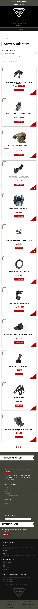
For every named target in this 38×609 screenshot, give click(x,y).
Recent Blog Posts (9, 543)
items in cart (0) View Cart (19, 23)
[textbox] (18, 519)
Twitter (8, 564)
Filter (8, 471)
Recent (6, 487)
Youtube (8, 567)
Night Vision (9, 38)
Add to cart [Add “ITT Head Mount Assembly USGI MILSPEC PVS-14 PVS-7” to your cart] (19, 405)
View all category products (11, 495)
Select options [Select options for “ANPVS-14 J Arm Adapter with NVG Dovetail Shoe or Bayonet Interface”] (19, 154)
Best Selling (8, 491)
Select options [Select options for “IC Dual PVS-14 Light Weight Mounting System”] (19, 216)
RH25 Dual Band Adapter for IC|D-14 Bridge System (15, 552)
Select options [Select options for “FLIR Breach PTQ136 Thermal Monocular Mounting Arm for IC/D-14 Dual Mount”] (19, 342)
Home (3, 38)
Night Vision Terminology (27, 604)
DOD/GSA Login (19, 4)
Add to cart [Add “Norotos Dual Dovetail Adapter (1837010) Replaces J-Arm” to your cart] (19, 437)
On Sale (7, 489)
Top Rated (7, 493)
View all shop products (10, 511)
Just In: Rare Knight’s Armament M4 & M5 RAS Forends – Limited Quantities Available (18, 548)
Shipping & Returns (10, 604)
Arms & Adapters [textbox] (18, 53)
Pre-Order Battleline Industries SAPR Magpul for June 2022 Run (19, 555)
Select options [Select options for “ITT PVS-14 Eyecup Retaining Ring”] (19, 279)
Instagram (8, 569)
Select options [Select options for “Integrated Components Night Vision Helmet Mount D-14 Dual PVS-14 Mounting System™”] (19, 90)
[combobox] (19, 53)
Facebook (8, 562)
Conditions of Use (10, 601)
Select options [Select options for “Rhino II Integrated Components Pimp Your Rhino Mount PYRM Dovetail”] (19, 121)
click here (21, 57)
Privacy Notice (27, 601)
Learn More (5, 534)
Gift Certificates (10, 607)
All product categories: (9, 50)
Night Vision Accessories (19, 38)
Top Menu (19, 26)
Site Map (28, 607)
